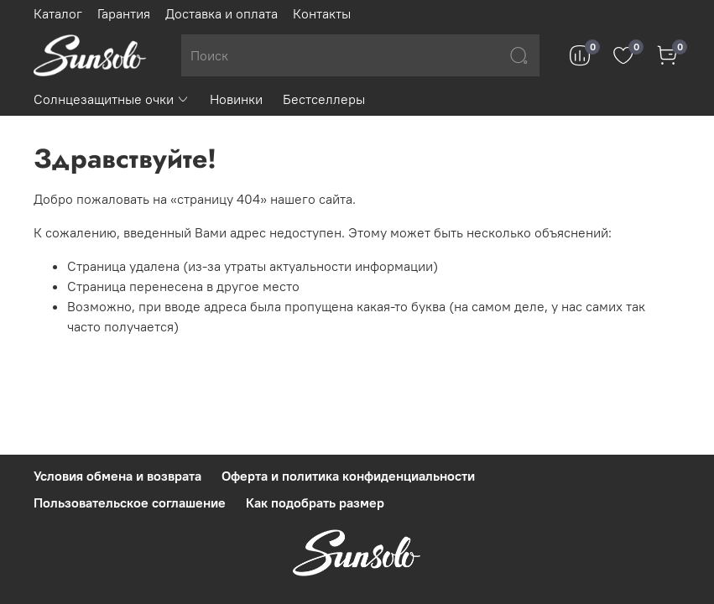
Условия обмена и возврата (117, 475)
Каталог (58, 13)
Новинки (236, 99)
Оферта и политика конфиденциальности (348, 475)
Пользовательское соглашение (130, 502)
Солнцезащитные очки (112, 99)
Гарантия (123, 13)
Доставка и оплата (221, 13)
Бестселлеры (324, 99)
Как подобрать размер (315, 502)
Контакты (322, 13)
